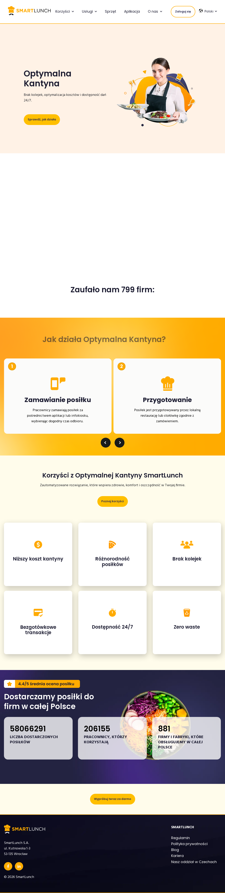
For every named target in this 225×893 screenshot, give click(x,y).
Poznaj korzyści (112, 501)
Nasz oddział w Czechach (194, 861)
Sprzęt (110, 11)
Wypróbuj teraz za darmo (112, 799)
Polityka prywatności (189, 843)
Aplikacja (132, 11)
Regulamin (180, 837)
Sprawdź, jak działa (42, 119)
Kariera (177, 855)
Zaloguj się (183, 11)
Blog (175, 849)
